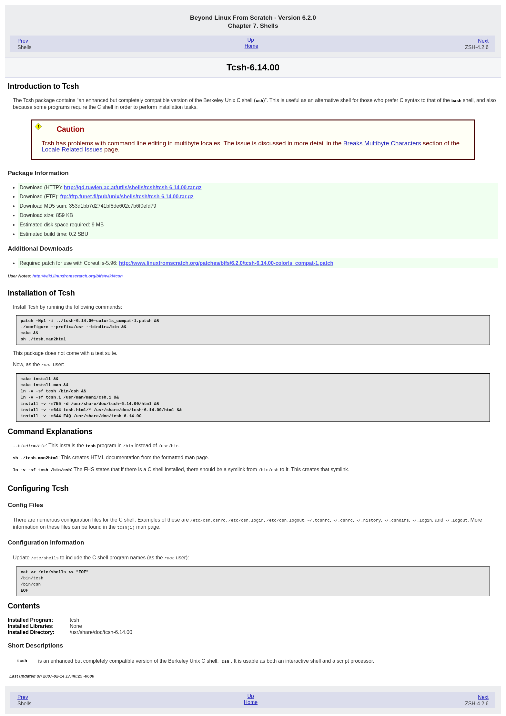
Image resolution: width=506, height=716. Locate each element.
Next (483, 41)
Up (251, 40)
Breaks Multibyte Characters (382, 143)
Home (251, 46)
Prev (22, 41)
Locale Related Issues (72, 149)
